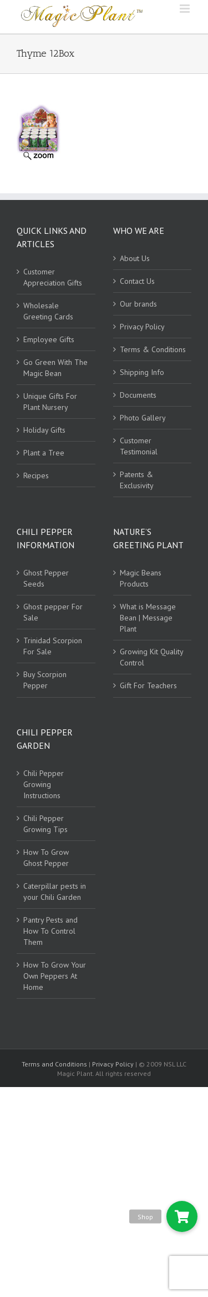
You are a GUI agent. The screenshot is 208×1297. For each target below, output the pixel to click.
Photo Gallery (143, 418)
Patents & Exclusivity (137, 479)
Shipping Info (142, 372)
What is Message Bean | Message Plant (148, 618)
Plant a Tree (43, 453)
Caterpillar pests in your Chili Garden (54, 891)
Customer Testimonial (139, 446)
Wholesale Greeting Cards (48, 311)
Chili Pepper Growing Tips (45, 823)
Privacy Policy (142, 327)
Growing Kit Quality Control (151, 657)
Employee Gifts (48, 339)
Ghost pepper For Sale (53, 612)
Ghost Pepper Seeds (46, 578)
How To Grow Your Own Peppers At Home (54, 976)
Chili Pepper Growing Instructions (43, 784)
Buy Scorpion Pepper (45, 679)
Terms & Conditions (153, 349)
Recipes (36, 475)
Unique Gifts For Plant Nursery (50, 401)
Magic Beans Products (140, 578)
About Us (135, 258)
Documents (138, 395)
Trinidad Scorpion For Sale (52, 646)
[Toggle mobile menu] (185, 8)
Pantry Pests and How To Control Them (50, 931)
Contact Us (137, 281)
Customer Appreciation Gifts (52, 277)
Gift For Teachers (148, 685)
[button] (181, 1216)
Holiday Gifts (44, 430)
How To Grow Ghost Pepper (46, 857)
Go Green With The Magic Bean (55, 367)
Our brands (138, 304)
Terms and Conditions (55, 1064)
